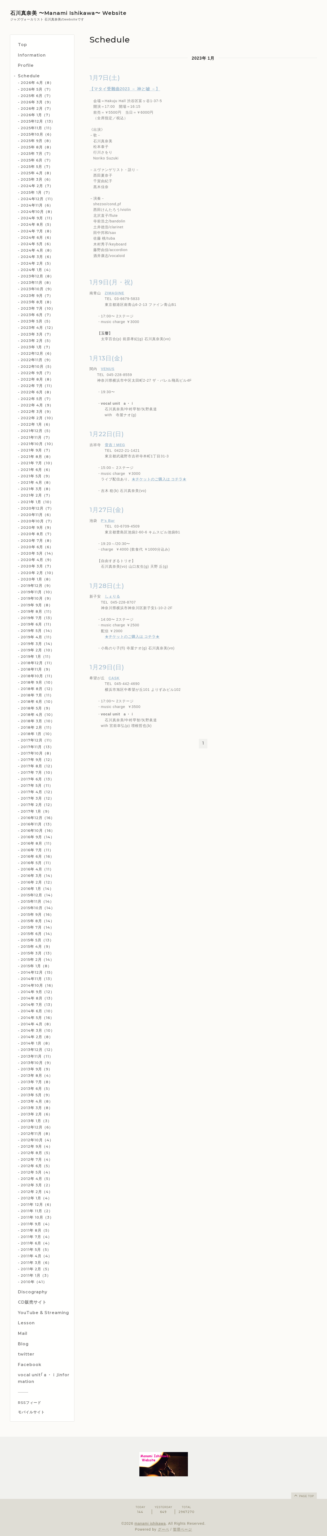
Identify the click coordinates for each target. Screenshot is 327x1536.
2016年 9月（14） (37, 837)
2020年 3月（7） (37, 566)
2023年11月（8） (37, 282)
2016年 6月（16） (37, 856)
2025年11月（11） (37, 128)
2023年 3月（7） (37, 334)
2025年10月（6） (37, 134)
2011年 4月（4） (36, 1256)
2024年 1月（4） (37, 269)
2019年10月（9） (37, 598)
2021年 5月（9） (36, 476)
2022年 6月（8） (37, 392)
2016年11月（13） (37, 824)
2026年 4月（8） (37, 82)
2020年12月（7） (37, 508)
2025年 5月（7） (36, 166)
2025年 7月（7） (37, 153)
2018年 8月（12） (37, 688)
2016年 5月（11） (37, 863)
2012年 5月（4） (36, 1172)
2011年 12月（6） (37, 1204)
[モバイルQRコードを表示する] (44, 1412)
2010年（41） (34, 1282)
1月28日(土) (106, 585)
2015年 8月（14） (37, 921)
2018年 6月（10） (37, 701)
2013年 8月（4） (37, 1075)
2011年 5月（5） (36, 1249)
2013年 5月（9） (36, 1095)
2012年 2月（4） (36, 1191)
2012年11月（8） (36, 1133)
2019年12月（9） (37, 585)
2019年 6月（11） (37, 624)
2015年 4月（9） (36, 946)
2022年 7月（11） (37, 385)
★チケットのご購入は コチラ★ (159, 479)
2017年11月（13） (37, 747)
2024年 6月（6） (37, 237)
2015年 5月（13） (37, 940)
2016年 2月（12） (37, 882)
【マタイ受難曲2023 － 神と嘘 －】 (124, 89)
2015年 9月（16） (37, 914)
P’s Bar (108, 521)
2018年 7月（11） (37, 695)
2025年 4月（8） (37, 173)
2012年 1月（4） (36, 1198)
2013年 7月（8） (36, 1082)
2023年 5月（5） (36, 321)
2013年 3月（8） (36, 1107)
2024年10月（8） (37, 211)
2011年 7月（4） (36, 1236)
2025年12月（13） (38, 121)
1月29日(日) (106, 667)
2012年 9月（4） (36, 1146)
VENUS (108, 369)
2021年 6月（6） (36, 469)
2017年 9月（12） (37, 759)
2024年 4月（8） (37, 250)
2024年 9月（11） (37, 218)
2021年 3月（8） (36, 489)
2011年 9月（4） (36, 1224)
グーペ (163, 1529)
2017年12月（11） (37, 740)
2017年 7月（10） (37, 772)
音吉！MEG (115, 445)
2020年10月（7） (37, 521)
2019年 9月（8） (36, 605)
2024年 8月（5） (37, 224)
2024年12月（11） (38, 199)
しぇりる (112, 596)
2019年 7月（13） (37, 618)
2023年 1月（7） (36, 347)
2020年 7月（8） (37, 540)
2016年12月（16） (37, 817)
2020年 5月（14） (38, 553)
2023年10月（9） (37, 289)
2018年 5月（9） (36, 708)
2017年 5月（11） (37, 785)
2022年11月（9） (37, 360)
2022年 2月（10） (38, 418)
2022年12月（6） (37, 353)
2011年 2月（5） (36, 1269)
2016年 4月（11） (37, 869)
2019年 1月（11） (36, 656)
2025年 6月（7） (37, 95)
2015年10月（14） (38, 908)
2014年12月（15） (37, 972)
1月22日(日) (106, 434)
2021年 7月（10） (37, 463)
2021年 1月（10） (37, 502)
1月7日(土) (104, 77)
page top (303, 1495)
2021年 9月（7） (36, 450)
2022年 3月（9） (37, 411)
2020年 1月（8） (37, 579)
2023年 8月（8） (37, 302)
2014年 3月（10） (37, 1030)
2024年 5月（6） (37, 244)
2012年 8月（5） (36, 1153)
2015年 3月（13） (37, 953)
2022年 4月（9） (37, 405)
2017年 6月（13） (37, 779)
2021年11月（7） (36, 437)
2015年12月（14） (37, 895)
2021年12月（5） (36, 430)
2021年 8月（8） (37, 456)
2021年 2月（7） (36, 495)
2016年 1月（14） (37, 888)
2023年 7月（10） (38, 308)
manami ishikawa (150, 1523)
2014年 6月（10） (37, 1011)
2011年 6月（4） (36, 1243)
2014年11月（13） (37, 978)
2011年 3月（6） (36, 1262)
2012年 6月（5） (36, 1166)
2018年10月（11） (37, 676)
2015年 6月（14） (37, 933)
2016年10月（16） (38, 830)
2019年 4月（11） (37, 637)
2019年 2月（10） (37, 650)
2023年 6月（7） (37, 315)
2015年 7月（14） (37, 927)
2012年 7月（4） (36, 1159)
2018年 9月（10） (37, 682)
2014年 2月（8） (37, 1037)
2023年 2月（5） (37, 340)
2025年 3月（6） (37, 179)
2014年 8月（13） (37, 998)
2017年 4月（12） (37, 792)
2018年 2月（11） (37, 727)
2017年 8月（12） (37, 766)
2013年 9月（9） (36, 1069)
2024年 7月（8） (37, 231)
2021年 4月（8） (37, 482)
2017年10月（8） (37, 753)
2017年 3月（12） (37, 798)
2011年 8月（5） (36, 1230)
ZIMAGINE (114, 293)
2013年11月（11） (37, 1056)
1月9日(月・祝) (111, 282)
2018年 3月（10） (37, 721)
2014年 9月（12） (37, 992)
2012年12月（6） (37, 1127)
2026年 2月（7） (37, 108)
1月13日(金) (106, 358)
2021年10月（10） (38, 444)
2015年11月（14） (37, 901)
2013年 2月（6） (36, 1114)
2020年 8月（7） (37, 534)
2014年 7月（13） (37, 1004)
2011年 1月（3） (36, 1275)
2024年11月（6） (37, 205)
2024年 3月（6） (37, 256)
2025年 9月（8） (37, 140)
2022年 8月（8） (37, 379)
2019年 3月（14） (37, 643)
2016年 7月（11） (37, 850)
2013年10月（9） (37, 1062)
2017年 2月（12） (37, 804)
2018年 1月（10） (37, 734)
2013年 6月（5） (36, 1088)
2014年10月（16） (38, 985)
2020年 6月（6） (37, 547)
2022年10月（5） (37, 366)
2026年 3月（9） (37, 102)
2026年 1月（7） (36, 115)
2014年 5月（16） (37, 1017)
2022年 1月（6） (36, 424)
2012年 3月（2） (36, 1185)
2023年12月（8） (37, 276)
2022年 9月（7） (37, 373)
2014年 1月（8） (36, 1043)
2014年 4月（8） (37, 1024)
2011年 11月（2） (36, 1211)
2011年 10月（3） (37, 1217)
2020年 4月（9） (37, 559)
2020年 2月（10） (38, 573)
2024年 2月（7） (37, 186)
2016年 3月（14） (37, 875)
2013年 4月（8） (37, 1101)
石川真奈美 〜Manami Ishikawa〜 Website (68, 13)
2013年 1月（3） (36, 1121)
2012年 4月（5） (36, 1178)
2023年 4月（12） (38, 327)
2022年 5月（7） (37, 398)
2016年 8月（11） (37, 843)
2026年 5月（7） (37, 89)
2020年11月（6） (37, 514)
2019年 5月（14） (37, 630)
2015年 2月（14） (37, 959)
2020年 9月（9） (37, 527)
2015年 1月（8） (36, 966)
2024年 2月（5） (37, 263)
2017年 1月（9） (36, 811)
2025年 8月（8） (37, 147)
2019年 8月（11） (37, 611)
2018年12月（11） (37, 663)
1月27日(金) (106, 509)
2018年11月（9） (36, 669)
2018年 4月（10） (38, 714)
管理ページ (182, 1529)
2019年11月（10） (37, 592)
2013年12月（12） (37, 1049)
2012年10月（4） (37, 1140)
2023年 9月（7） (37, 295)
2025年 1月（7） (36, 192)
